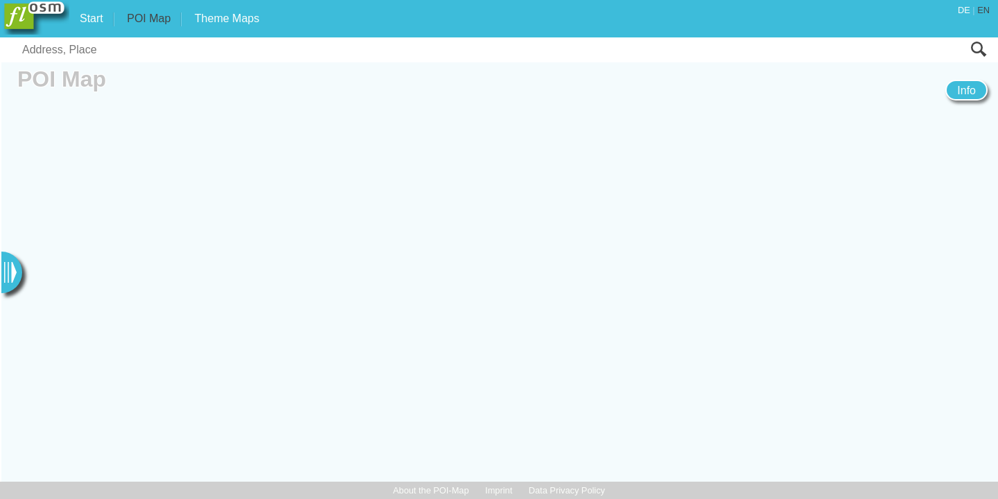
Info (966, 90)
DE (964, 10)
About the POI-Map (431, 490)
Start (91, 18)
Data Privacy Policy (567, 490)
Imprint (498, 490)
